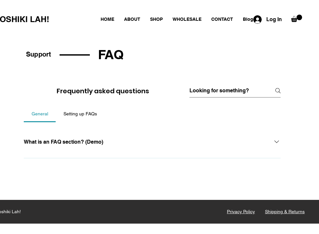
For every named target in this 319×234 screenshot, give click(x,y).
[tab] (40, 113)
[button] (296, 18)
